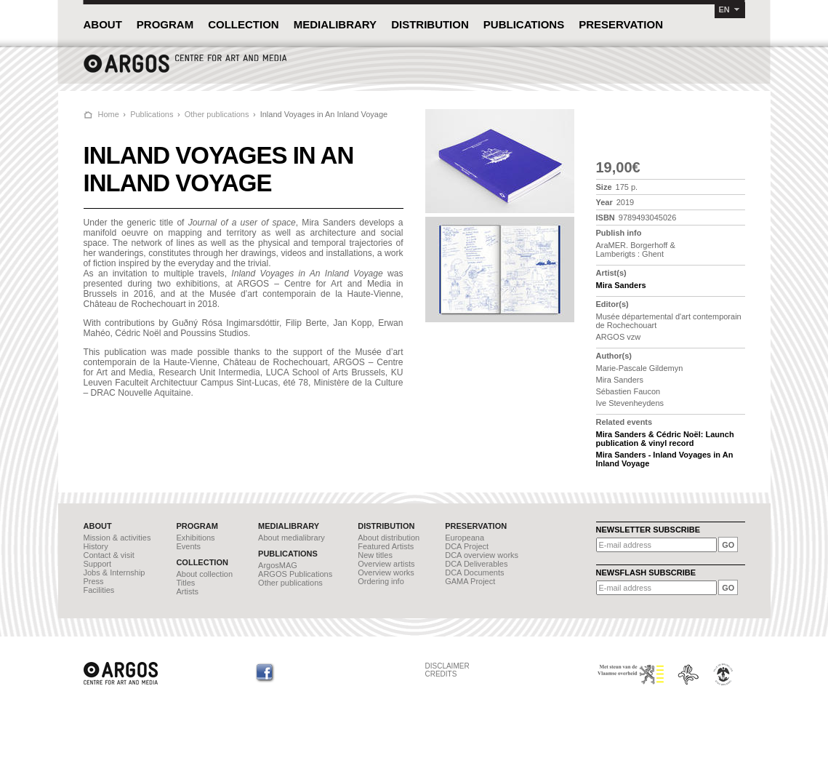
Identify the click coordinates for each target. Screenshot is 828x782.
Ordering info (381, 581)
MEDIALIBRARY (335, 24)
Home (108, 114)
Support (98, 563)
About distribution (388, 537)
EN (724, 9)
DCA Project (467, 546)
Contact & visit (109, 555)
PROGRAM (165, 24)
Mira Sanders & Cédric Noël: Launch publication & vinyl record (665, 438)
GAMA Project (470, 581)
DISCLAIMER (447, 666)
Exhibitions (195, 537)
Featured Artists (386, 546)
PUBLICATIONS (523, 24)
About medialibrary (291, 537)
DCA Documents (474, 572)
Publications (151, 114)
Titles (185, 582)
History (96, 546)
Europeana (464, 537)
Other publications (217, 114)
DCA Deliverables (476, 563)
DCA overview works (481, 555)
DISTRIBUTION (430, 24)
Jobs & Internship (114, 572)
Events (188, 546)
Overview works (386, 572)
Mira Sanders (621, 285)
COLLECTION (243, 24)
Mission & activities (117, 537)
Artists (187, 591)
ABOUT (103, 24)
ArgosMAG (277, 565)
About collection (204, 574)
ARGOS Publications (295, 574)
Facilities (99, 590)
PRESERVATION (621, 24)
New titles (375, 555)
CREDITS (441, 674)
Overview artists (386, 563)
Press (94, 581)
